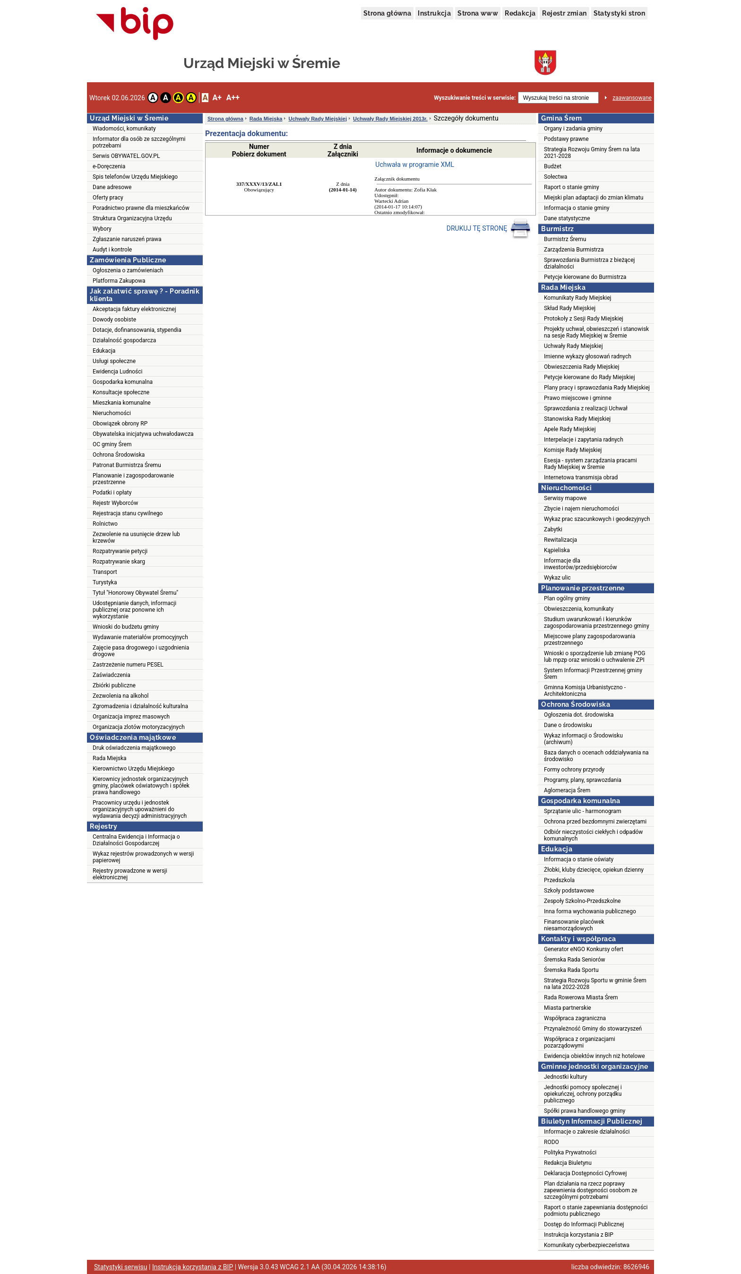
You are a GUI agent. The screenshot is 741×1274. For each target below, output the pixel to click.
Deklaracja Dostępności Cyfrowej (585, 1173)
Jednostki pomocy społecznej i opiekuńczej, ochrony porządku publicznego (583, 1094)
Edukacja (104, 350)
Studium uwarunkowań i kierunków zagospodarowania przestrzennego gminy (596, 622)
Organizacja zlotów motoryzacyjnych (139, 727)
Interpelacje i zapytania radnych (583, 439)
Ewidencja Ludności (118, 371)
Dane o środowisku (568, 725)
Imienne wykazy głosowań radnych (587, 356)
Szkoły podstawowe (569, 890)
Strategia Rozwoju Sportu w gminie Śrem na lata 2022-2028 (595, 983)
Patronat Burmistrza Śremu (127, 465)
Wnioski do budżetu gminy (126, 627)
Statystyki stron (619, 13)
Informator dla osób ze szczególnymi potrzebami (139, 142)
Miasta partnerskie (567, 1008)
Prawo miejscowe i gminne (578, 398)
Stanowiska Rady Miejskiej (577, 419)
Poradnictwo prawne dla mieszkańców (141, 208)
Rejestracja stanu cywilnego (128, 513)
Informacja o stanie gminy (577, 208)
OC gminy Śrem (112, 444)
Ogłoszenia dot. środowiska (579, 714)
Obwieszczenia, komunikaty (578, 609)
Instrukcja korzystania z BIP (578, 1234)
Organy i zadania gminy (573, 128)
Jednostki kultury (565, 1077)
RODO (551, 1142)
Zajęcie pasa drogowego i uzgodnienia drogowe (141, 651)
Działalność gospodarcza (124, 340)
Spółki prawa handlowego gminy (584, 1111)
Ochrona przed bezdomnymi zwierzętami (595, 821)
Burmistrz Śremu (565, 239)
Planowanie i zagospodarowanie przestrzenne (133, 478)
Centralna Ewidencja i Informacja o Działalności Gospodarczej (136, 840)
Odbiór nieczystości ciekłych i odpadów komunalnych (593, 835)
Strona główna (387, 13)
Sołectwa (555, 176)
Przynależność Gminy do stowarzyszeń (593, 1028)
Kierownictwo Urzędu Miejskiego (133, 768)
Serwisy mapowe (565, 498)
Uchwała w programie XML (414, 164)
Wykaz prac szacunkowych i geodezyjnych (597, 519)
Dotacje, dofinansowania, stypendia (137, 330)
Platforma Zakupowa (119, 280)
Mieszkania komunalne (122, 402)
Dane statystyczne (567, 218)
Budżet (552, 166)
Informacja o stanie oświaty (578, 859)
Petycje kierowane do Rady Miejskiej (589, 377)
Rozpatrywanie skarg (119, 561)
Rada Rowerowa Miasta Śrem (581, 997)
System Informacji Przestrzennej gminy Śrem (593, 673)
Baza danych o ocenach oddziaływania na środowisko (596, 756)
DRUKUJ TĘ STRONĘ (489, 228)
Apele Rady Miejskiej (570, 429)
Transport (105, 572)
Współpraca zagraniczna (575, 1018)
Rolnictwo (105, 523)
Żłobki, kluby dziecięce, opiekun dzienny (594, 870)
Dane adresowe (112, 187)
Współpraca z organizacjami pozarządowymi (579, 1042)
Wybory (102, 228)
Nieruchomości (112, 413)
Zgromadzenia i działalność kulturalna (140, 706)
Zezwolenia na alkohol (120, 696)
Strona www (477, 13)
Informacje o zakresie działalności (586, 1131)
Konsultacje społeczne (121, 392)
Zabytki (553, 529)
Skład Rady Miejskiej (569, 308)
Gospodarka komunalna (123, 382)
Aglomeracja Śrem (567, 790)
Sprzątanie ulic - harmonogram (582, 811)
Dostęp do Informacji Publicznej (584, 1224)
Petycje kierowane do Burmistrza (585, 277)
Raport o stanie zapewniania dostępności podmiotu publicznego (596, 1210)
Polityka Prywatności (570, 1152)
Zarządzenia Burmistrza (574, 249)
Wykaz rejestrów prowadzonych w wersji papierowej (143, 857)
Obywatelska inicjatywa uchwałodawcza (143, 434)
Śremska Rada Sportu (571, 970)
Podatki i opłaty (112, 492)
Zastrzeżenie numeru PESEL (128, 664)
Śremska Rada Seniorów (574, 959)
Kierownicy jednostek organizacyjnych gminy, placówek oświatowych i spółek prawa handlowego (141, 786)
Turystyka (105, 582)
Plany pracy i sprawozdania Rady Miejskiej (597, 387)
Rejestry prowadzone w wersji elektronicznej (130, 874)
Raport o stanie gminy (571, 187)
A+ (216, 97)
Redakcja (520, 13)
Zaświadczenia (111, 675)
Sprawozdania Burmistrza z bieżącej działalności (589, 263)
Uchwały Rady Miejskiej (317, 118)
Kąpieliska (557, 550)
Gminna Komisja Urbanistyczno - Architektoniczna (585, 690)
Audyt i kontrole (112, 249)
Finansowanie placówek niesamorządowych (574, 925)
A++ (233, 97)
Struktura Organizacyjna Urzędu (132, 218)
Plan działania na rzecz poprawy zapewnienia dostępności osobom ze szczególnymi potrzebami (590, 1190)
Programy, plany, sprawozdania (582, 780)
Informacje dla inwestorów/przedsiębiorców (580, 564)
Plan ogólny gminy (567, 598)
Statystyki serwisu (120, 1267)
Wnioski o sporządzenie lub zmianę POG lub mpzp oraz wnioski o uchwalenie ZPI (594, 656)
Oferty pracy (108, 197)
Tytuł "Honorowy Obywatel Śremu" (135, 592)
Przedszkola (559, 880)
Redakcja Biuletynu (568, 1163)
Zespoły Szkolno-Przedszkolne (582, 901)
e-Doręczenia (109, 166)
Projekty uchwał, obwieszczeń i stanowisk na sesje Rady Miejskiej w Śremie (596, 332)
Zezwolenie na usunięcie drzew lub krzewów (136, 537)
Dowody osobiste (114, 319)
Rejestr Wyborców (115, 503)
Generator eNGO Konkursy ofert (583, 949)
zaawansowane (632, 98)
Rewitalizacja (560, 540)
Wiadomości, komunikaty (124, 128)
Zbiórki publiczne (114, 685)
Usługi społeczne (114, 361)
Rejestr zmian (564, 13)
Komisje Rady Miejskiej (573, 450)
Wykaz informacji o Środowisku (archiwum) (583, 738)
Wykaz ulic (557, 577)
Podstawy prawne (566, 139)
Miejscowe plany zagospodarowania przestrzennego (589, 639)
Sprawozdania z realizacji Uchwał (586, 408)
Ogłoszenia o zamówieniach (128, 270)
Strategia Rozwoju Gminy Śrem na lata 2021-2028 (592, 152)
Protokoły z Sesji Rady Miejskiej (583, 318)
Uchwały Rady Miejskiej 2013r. (390, 118)
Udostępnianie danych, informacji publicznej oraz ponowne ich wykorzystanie (134, 610)
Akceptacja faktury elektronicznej (134, 309)
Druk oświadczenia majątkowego (134, 748)
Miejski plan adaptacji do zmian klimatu (593, 197)
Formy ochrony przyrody (574, 769)
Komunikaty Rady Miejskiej (578, 298)
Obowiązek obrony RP (120, 423)
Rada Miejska (110, 758)
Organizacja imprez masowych (131, 716)
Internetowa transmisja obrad (581, 477)
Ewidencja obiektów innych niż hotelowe (594, 1056)
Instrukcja (434, 13)
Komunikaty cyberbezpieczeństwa (586, 1245)
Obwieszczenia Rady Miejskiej (581, 367)
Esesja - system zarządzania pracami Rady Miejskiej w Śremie (590, 463)
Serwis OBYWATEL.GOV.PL (126, 156)
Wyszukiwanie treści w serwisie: (475, 98)
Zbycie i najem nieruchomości (581, 508)
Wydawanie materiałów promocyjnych (140, 637)
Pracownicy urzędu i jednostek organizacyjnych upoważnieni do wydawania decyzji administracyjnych (140, 809)
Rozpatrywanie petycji (120, 551)
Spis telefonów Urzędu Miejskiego (135, 176)
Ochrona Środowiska (119, 454)
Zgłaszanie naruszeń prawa (127, 239)
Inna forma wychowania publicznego (590, 911)
